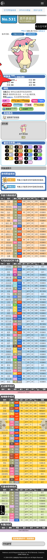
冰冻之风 (5, 430)
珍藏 (8, 201)
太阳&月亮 (31, 34)
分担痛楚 (5, 452)
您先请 (8, 245)
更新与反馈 (37, 10)
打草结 (8, 360)
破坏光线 (9, 288)
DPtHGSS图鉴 (25, 10)
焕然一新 (9, 223)
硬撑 (8, 332)
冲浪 (8, 376)
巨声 (8, 204)
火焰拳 (4, 416)
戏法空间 (9, 371)
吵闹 (4, 411)
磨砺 (4, 482)
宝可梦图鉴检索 (10, 10)
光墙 (8, 291)
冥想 (8, 272)
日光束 (8, 305)
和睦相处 (9, 209)
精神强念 (9, 316)
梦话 (8, 365)
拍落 (4, 444)
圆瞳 (8, 220)
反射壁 (8, 324)
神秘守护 (9, 299)
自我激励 (9, 267)
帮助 (8, 218)
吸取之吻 (5, 520)
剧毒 (8, 275)
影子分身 (9, 321)
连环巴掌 (9, 229)
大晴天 (8, 280)
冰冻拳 (4, 419)
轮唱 (8, 340)
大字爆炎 (9, 329)
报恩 (8, 313)
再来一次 (5, 501)
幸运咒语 (5, 498)
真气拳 (4, 457)
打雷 (8, 310)
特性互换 (5, 468)
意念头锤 (5, 433)
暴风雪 (8, 286)
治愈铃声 (5, 449)
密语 (8, 382)
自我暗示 (9, 354)
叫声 (8, 215)
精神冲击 (9, 269)
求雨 (8, 297)
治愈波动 (9, 242)
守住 (8, 294)
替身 (8, 368)
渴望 (4, 403)
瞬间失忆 (5, 517)
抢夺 (4, 466)
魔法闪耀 (9, 379)
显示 (23, 31)
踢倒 (4, 408)
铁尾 (4, 438)
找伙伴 (8, 237)
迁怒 (8, 302)
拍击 (8, 212)
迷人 (8, 231)
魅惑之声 (9, 226)
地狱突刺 (5, 479)
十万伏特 (9, 307)
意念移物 (5, 471)
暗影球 (8, 319)
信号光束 (5, 405)
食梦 (8, 357)
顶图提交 (41, 31)
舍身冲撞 (9, 251)
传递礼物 (5, 503)
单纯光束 (9, 248)
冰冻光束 (9, 283)
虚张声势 (9, 362)
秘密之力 (9, 234)
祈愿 (4, 493)
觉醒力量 (9, 277)
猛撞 (8, 240)
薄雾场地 (9, 207)
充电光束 (9, 349)
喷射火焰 (9, 327)
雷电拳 (4, 414)
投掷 (8, 346)
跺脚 (4, 477)
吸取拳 (4, 455)
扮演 (4, 446)
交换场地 (5, 474)
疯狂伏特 (9, 373)
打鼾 (4, 441)
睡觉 (8, 335)
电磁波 (8, 351)
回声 (8, 343)
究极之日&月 (18, 34)
